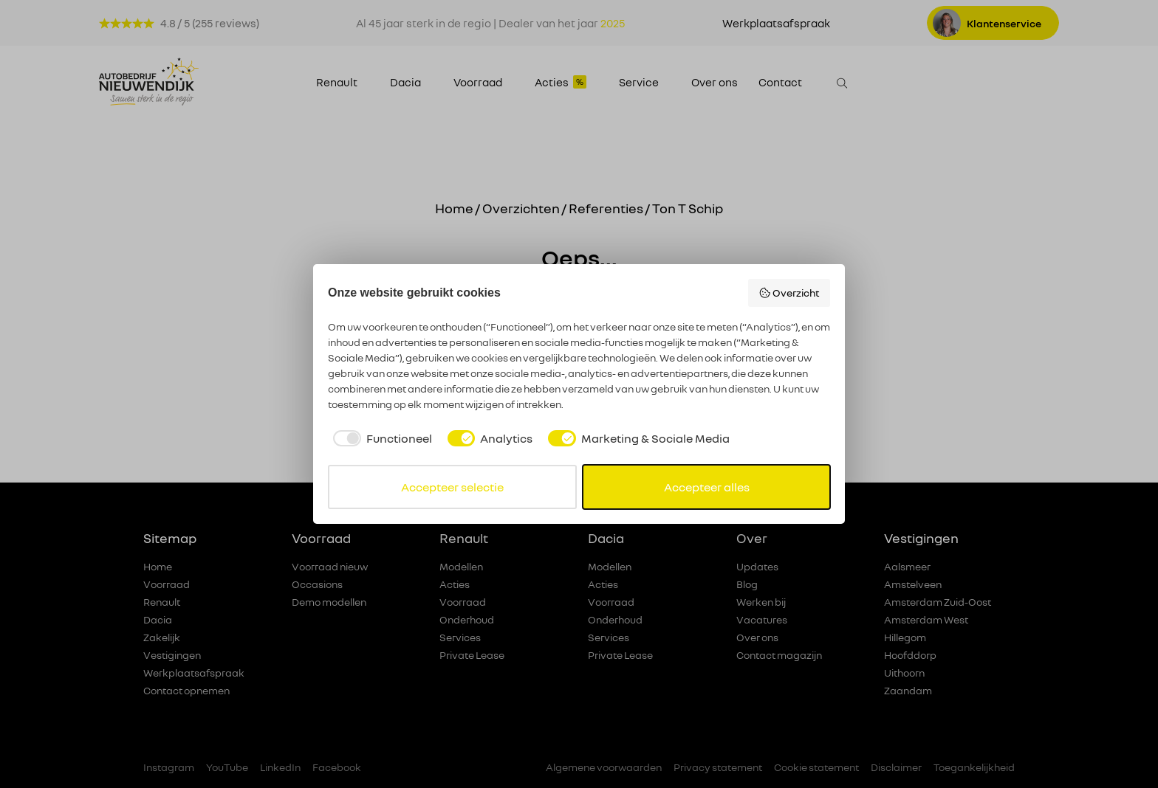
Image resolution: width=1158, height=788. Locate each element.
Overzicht (789, 293)
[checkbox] (380, 438)
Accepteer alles (707, 487)
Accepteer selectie (452, 487)
